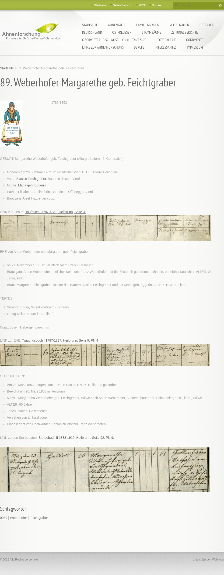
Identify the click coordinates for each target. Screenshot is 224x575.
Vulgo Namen (179, 24)
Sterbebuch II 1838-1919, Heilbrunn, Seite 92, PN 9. (76, 437)
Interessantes (166, 47)
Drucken (157, 5)
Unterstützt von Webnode (208, 559)
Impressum (195, 47)
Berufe (139, 47)
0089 (3, 518)
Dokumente (194, 39)
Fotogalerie (167, 39)
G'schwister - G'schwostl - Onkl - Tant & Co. (114, 39)
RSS (142, 5)
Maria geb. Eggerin (32, 185)
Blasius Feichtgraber (31, 179)
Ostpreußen (122, 32)
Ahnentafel (117, 24)
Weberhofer (18, 518)
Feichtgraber (39, 518)
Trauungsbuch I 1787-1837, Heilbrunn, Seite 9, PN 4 (60, 340)
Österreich (208, 24)
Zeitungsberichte (184, 32)
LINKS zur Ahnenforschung (103, 47)
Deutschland (92, 32)
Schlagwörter (13, 508)
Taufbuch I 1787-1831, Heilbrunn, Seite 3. (55, 212)
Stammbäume (151, 32)
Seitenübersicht (122, 5)
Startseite (90, 24)
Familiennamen (147, 24)
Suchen (219, 5)
